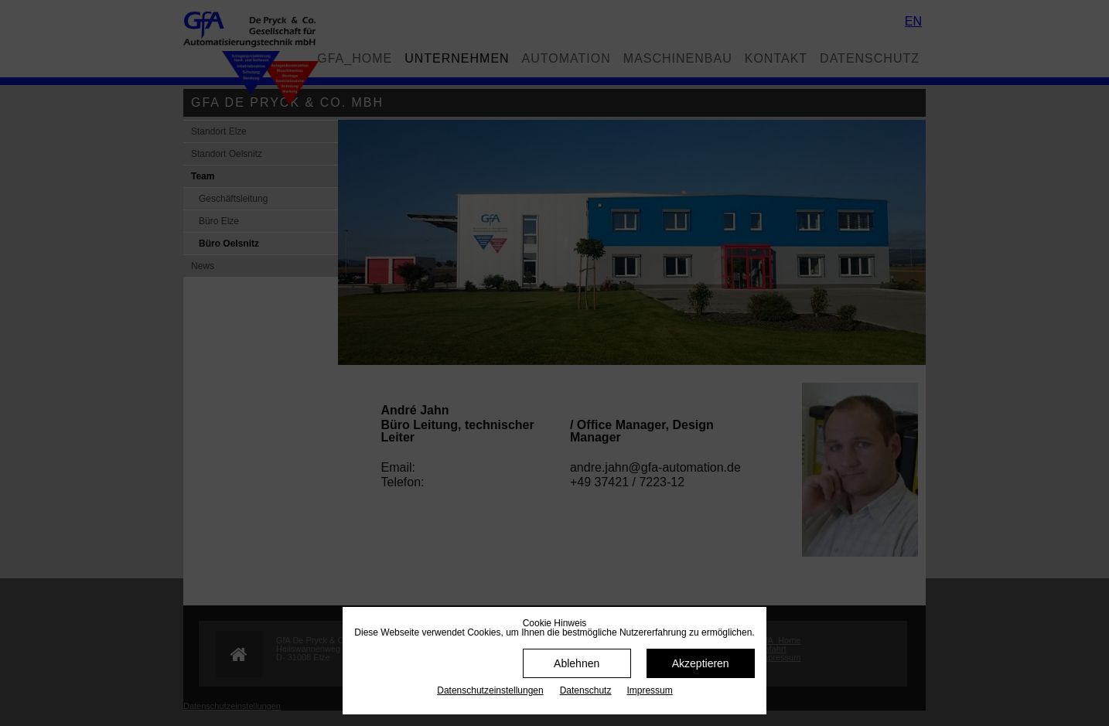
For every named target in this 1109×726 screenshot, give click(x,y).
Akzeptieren (700, 663)
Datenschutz (586, 690)
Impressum (649, 690)
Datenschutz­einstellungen (490, 690)
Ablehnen (576, 663)
